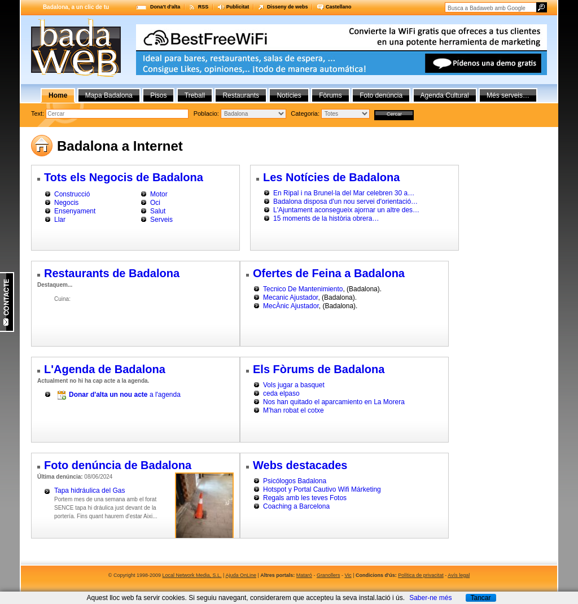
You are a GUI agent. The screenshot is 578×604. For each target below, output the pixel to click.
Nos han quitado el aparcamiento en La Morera (334, 402)
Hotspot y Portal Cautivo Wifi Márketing (322, 489)
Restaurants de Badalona (111, 273)
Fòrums (330, 95)
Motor (159, 194)
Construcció (72, 194)
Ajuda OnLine (240, 575)
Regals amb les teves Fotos (305, 498)
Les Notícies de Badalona (331, 177)
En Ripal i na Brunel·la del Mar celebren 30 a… (343, 193)
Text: (38, 113)
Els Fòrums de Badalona (318, 369)
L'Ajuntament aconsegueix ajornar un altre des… (346, 210)
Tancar (480, 598)
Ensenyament (74, 211)
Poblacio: (207, 113)
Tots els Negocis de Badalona (123, 177)
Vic (347, 575)
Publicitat (237, 7)
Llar (59, 220)
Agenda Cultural (445, 95)
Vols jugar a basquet (294, 385)
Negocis (66, 203)
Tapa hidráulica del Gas (89, 490)
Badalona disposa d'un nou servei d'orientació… (345, 201)
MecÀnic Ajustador (291, 306)
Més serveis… (508, 95)
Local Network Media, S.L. (192, 575)
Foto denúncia (381, 95)
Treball (195, 95)
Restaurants (240, 95)
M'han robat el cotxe (293, 410)
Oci (155, 203)
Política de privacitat (421, 575)
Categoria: (306, 113)
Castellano (339, 7)
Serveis (161, 220)
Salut (157, 211)
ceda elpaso (281, 393)
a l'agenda (125, 395)
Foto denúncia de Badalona (117, 465)
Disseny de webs (287, 7)
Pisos (158, 95)
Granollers (328, 575)
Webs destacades (300, 465)
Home (58, 95)
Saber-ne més (430, 598)
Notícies (289, 95)
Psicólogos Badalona (294, 481)
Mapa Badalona (109, 95)
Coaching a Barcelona (296, 506)
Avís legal (459, 575)
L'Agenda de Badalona (104, 369)
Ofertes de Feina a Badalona (329, 273)
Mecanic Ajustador (290, 297)
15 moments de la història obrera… (326, 218)
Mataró (304, 575)
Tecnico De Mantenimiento (303, 289)
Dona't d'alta (165, 7)
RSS (203, 7)
